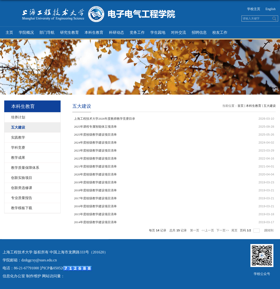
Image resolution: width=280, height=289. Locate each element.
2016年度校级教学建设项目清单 (95, 206)
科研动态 (116, 32)
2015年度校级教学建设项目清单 (95, 214)
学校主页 (253, 9)
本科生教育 (94, 32)
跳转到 (269, 230)
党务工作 (137, 32)
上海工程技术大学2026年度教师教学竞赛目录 (104, 118)
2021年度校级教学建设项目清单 (95, 166)
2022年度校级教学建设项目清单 (95, 158)
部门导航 (46, 32)
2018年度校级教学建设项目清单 (95, 190)
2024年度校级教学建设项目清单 (95, 142)
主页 (9, 32)
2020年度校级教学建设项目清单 (95, 174)
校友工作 (219, 32)
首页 (240, 105)
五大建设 (270, 105)
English (270, 9)
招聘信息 (199, 32)
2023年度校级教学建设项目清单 (95, 150)
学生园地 (157, 32)
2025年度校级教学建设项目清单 (95, 134)
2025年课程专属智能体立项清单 (95, 126)
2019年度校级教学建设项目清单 (95, 182)
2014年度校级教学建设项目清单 (95, 222)
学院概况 (26, 32)
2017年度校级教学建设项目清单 (95, 198)
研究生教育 (69, 32)
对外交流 (178, 32)
